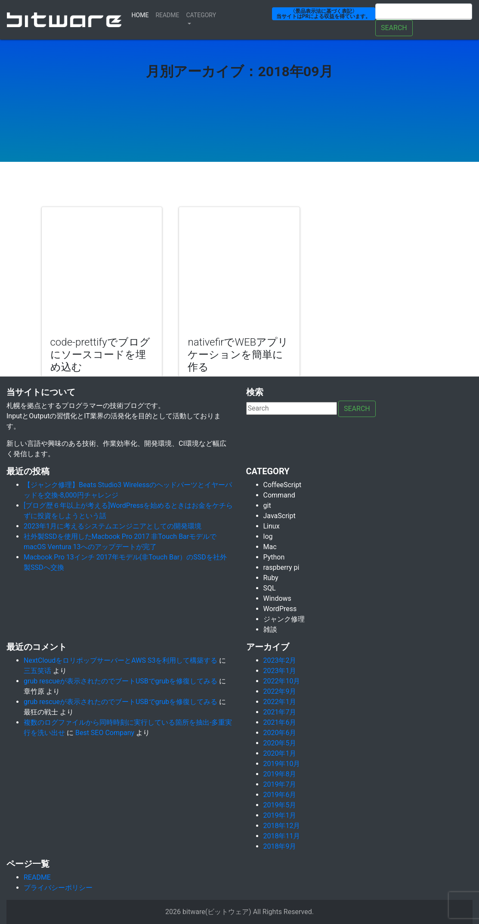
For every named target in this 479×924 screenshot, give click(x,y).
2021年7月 (280, 712)
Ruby (270, 578)
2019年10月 (281, 764)
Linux (271, 526)
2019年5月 (280, 805)
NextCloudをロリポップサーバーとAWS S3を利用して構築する (120, 660)
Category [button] (201, 15)
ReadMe (167, 15)
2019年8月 (280, 774)
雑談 (270, 629)
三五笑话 (37, 671)
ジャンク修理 (284, 619)
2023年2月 (280, 660)
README (37, 877)
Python (274, 557)
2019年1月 (280, 815)
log (268, 536)
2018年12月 (281, 826)
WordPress (280, 609)
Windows (277, 598)
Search (394, 28)
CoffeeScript (282, 485)
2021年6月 (280, 722)
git (267, 505)
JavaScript (279, 516)
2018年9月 (280, 846)
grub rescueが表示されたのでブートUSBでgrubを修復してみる (120, 681)
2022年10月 (281, 681)
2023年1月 (280, 671)
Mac (270, 547)
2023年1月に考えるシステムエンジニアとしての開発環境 (112, 526)
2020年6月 (280, 733)
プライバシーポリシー (58, 888)
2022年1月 (280, 702)
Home (142, 14)
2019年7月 (280, 784)
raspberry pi (281, 567)
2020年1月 (280, 753)
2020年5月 (280, 743)
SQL (269, 588)
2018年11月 (281, 836)
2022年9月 (280, 691)
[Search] (423, 11)
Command (279, 495)
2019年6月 (280, 795)
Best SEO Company (104, 733)
